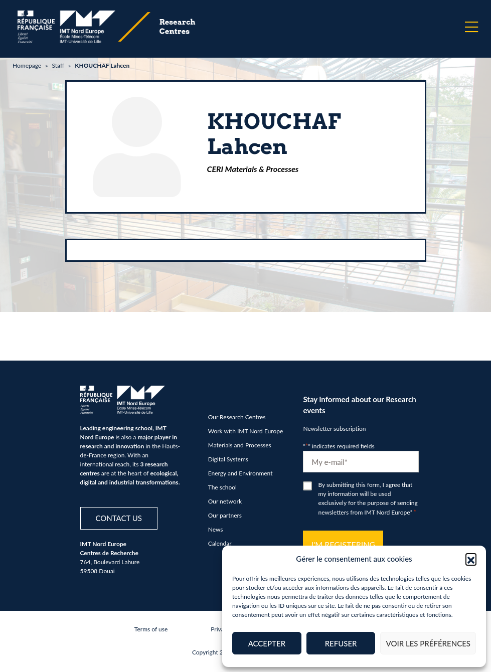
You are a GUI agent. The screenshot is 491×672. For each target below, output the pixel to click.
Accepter (266, 643)
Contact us (119, 518)
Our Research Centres (237, 417)
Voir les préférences (428, 643)
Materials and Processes (239, 445)
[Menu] (471, 27)
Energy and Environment (240, 473)
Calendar (220, 543)
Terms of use (151, 629)
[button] (471, 559)
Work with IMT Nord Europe (245, 431)
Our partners (225, 515)
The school (222, 487)
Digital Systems (228, 459)
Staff (58, 65)
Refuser (341, 643)
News (215, 529)
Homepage (27, 65)
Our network (225, 501)
